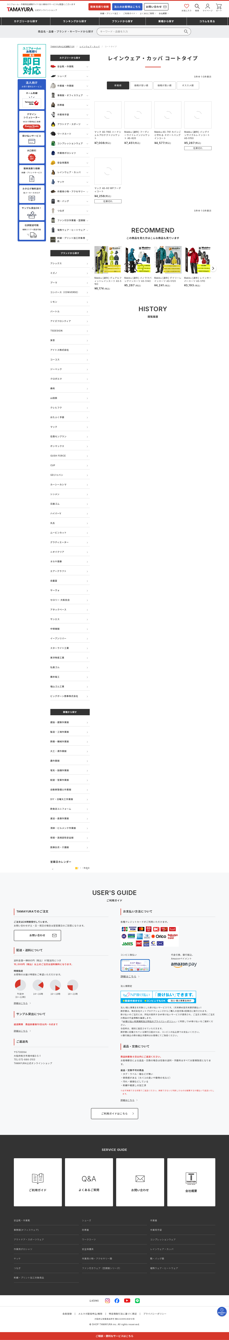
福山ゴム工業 (57, 686)
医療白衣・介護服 (59, 847)
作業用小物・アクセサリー (67, 191)
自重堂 (53, 580)
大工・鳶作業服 (58, 751)
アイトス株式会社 (59, 350)
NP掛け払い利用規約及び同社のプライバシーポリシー (149, 1021)
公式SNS (94, 1300)
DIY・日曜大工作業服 (61, 799)
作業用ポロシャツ (63, 153)
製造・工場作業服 (59, 732)
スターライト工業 (59, 648)
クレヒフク (56, 407)
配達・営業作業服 (59, 780)
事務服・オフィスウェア (66, 95)
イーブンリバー (58, 638)
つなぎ (57, 210)
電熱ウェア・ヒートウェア (67, 230)
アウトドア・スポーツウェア (29, 1239)
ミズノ (53, 273)
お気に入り (187, 7)
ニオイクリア (57, 552)
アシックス (56, 263)
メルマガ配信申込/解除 (90, 1313)
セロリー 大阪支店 (60, 600)
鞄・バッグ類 (157, 1258)
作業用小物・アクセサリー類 (97, 1258)
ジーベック (56, 369)
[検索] (144, 31)
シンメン (55, 494)
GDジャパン (56, 475)
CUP (52, 465)
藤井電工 (55, 677)
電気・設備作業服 (59, 770)
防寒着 (57, 105)
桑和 (52, 388)
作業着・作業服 (62, 85)
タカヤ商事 (56, 561)
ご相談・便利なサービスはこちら (114, 1336)
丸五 (52, 523)
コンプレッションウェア (66, 143)
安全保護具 (59, 162)
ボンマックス (57, 446)
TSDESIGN (56, 330)
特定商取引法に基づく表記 (123, 1313)
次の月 (87, 869)
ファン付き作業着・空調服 (67, 220)
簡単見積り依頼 (99, 6)
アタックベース (58, 609)
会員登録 (67, 1313)
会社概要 (163, 13)
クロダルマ (56, 378)
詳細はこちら (21, 1003)
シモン (53, 301)
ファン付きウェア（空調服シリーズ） (102, 1268)
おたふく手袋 (57, 417)
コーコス (55, 359)
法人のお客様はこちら (127, 6)
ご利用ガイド (129, 13)
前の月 (52, 869)
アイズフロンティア (60, 321)
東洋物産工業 (57, 657)
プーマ (53, 282)
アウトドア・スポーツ (65, 124)
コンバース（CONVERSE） (64, 292)
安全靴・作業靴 (62, 66)
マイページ (208, 7)
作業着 (153, 1220)
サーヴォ (55, 590)
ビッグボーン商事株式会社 (64, 696)
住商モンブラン (58, 436)
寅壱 (52, 340)
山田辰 (53, 398)
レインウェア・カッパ (89, 46)
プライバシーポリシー (155, 1313)
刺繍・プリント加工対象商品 (67, 239)
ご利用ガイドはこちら (114, 1113)
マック (53, 426)
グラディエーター (59, 542)
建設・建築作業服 (59, 722)
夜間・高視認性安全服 (62, 837)
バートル (55, 311)
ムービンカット (58, 532)
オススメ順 (188, 85)
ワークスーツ (60, 134)
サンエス (55, 619)
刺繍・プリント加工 (109, 13)
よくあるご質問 (147, 13)
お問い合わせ (154, 6)
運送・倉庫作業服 (59, 818)
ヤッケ (57, 182)
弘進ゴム (55, 667)
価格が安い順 (141, 85)
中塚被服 (55, 628)
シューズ (58, 76)
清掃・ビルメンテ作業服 (63, 828)
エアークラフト (58, 571)
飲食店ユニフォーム (60, 808)
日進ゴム (55, 503)
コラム (207, 21)
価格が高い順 (165, 85)
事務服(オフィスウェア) (26, 1230)
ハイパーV (55, 513)
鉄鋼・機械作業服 (59, 741)
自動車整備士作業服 (60, 789)
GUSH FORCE (58, 455)
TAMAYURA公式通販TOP (62, 46)
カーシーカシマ (58, 484)
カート (219, 7)
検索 (197, 7)
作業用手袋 (59, 114)
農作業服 (55, 760)
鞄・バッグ (59, 201)
